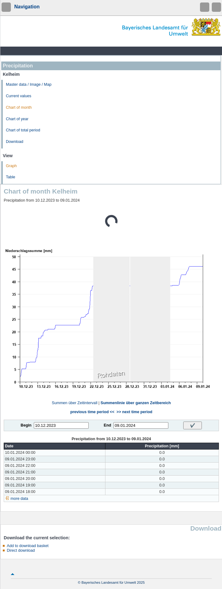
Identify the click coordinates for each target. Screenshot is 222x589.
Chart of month (19, 107)
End (107, 425)
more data (19, 498)
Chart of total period (23, 130)
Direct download (21, 550)
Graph (11, 166)
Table (10, 177)
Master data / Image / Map (28, 84)
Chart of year (17, 119)
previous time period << (92, 412)
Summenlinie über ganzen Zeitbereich (135, 403)
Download (14, 141)
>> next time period (134, 412)
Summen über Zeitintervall (74, 403)
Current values (18, 96)
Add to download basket (27, 546)
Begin (26, 425)
